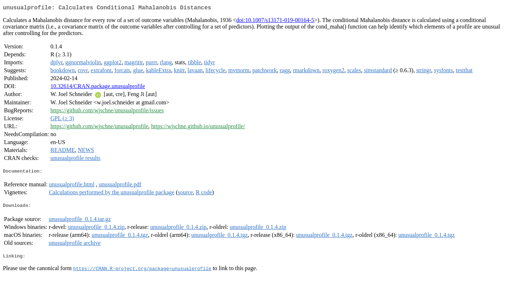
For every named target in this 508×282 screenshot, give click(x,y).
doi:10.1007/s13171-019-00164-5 (275, 21)
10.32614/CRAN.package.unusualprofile (97, 87)
